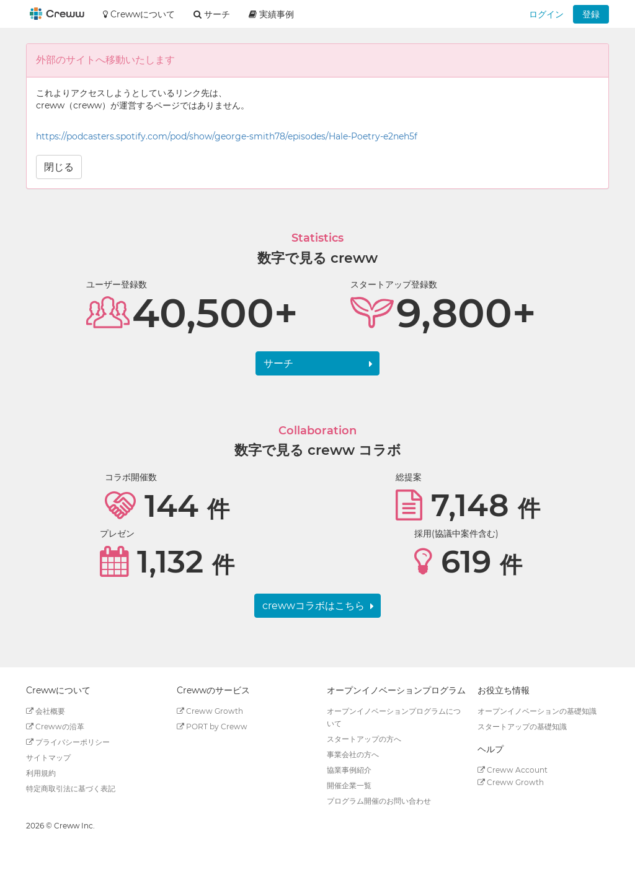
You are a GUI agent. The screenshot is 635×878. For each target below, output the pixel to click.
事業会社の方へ (353, 754)
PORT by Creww (212, 726)
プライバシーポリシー (68, 742)
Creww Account (512, 770)
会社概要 (45, 711)
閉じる (59, 167)
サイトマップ (48, 757)
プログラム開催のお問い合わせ (379, 801)
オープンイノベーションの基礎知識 (537, 711)
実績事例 (271, 14)
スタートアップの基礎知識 (522, 726)
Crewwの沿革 (55, 726)
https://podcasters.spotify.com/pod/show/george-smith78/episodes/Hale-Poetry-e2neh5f (226, 136)
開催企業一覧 (349, 785)
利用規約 (41, 773)
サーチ (278, 363)
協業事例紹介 (349, 770)
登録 (591, 14)
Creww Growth (210, 711)
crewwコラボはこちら (313, 606)
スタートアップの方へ (364, 739)
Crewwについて (139, 14)
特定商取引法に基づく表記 (70, 788)
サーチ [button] (211, 14)
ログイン (546, 14)
